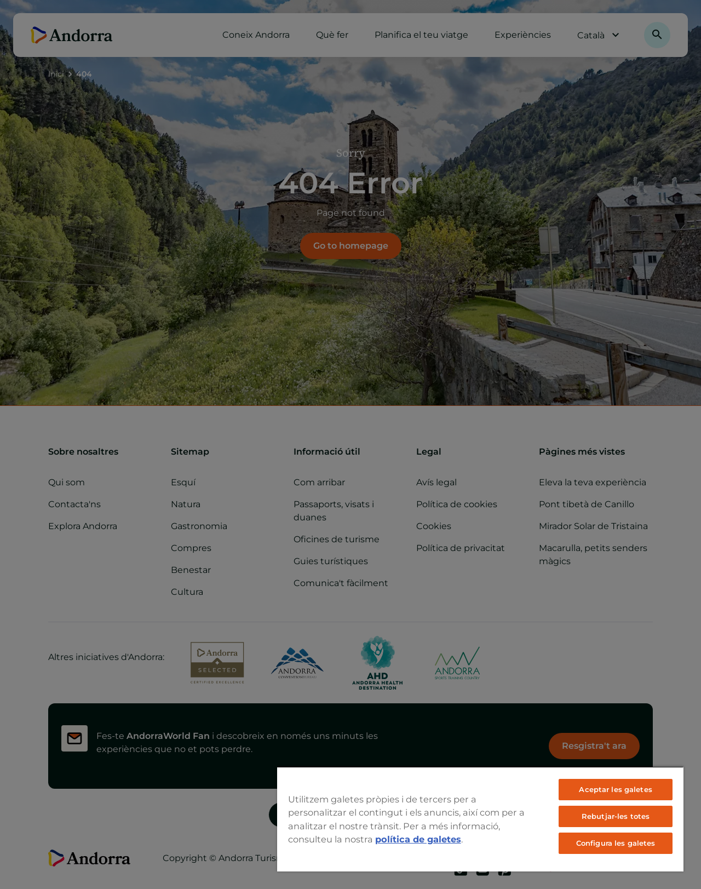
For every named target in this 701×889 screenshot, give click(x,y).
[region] (480, 818)
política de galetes (418, 839)
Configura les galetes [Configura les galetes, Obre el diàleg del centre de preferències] (616, 843)
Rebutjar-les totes (616, 816)
